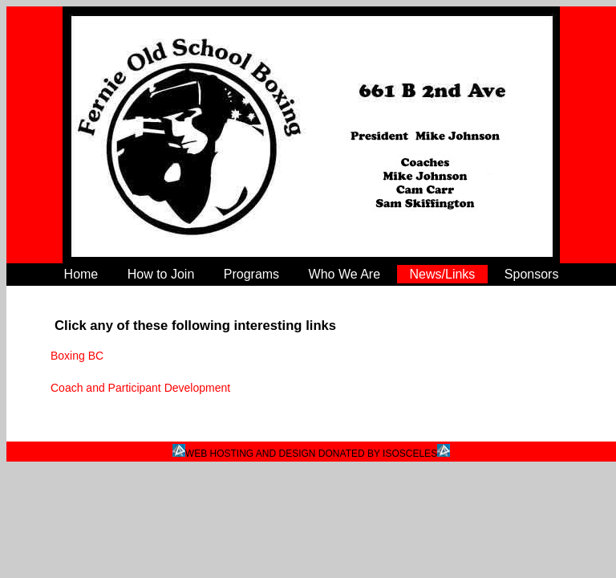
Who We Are (345, 274)
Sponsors (532, 274)
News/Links (443, 274)
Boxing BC (77, 355)
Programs (251, 274)
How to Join (161, 274)
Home (81, 274)
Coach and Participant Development (140, 387)
